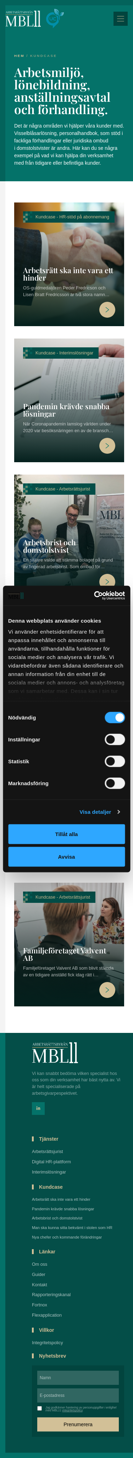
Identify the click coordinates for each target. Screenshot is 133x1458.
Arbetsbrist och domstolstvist (49, 545)
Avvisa (66, 856)
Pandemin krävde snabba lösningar (66, 409)
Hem (19, 56)
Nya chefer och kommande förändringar (67, 1237)
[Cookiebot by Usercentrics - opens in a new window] (95, 595)
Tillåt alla (66, 834)
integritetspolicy (72, 1410)
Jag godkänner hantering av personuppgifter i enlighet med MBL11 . (80, 1409)
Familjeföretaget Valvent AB (64, 954)
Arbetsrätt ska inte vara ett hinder (68, 273)
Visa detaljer (95, 812)
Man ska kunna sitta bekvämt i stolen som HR (72, 1227)
